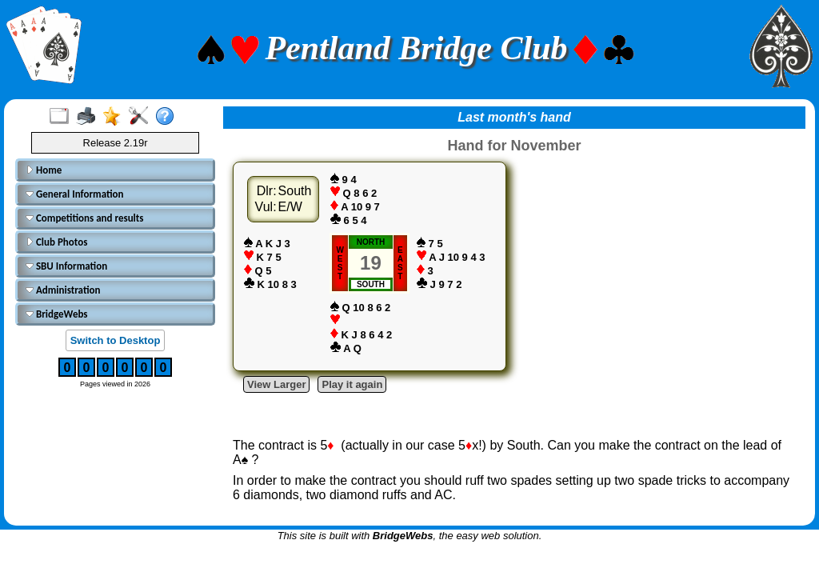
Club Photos (56, 242)
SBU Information (66, 266)
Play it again (352, 384)
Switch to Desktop (115, 340)
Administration (63, 290)
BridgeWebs (57, 314)
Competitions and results (85, 218)
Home (44, 170)
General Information (75, 194)
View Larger (276, 384)
